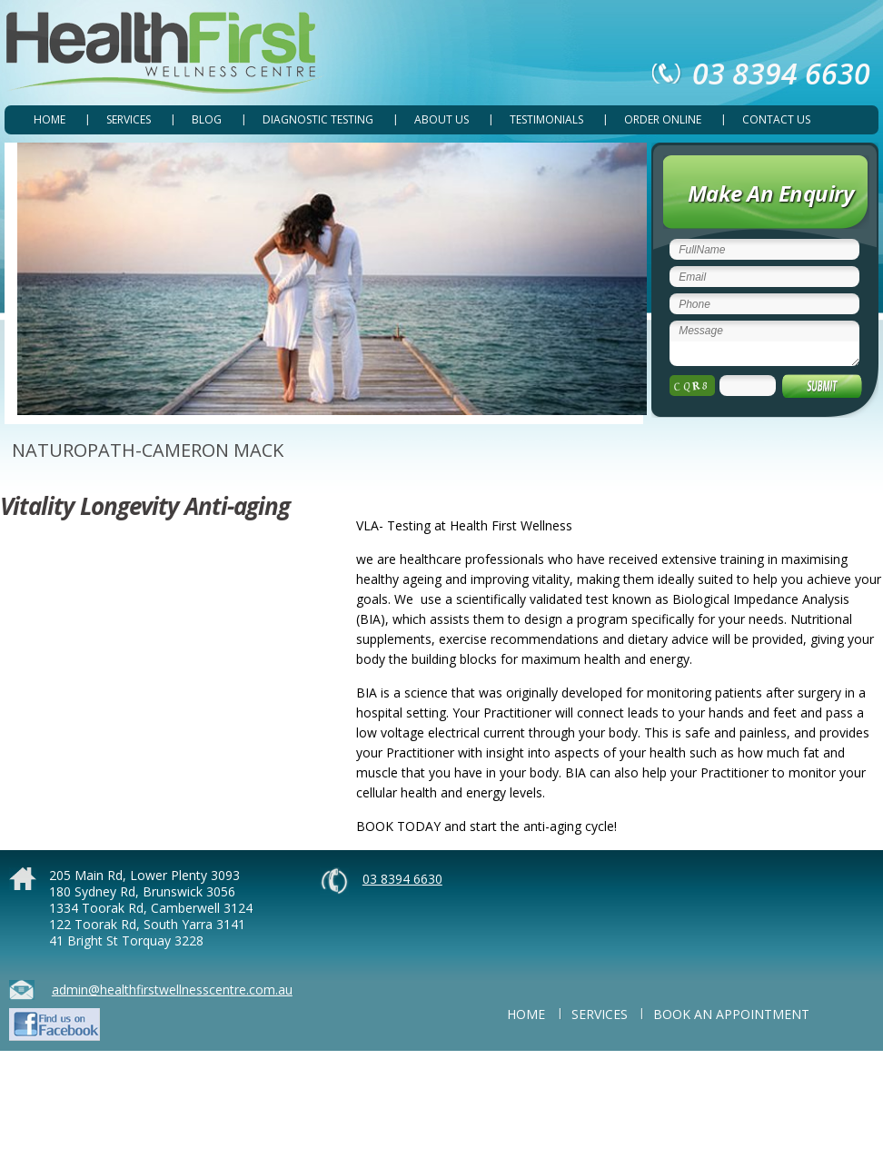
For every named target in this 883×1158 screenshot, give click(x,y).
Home (49, 119)
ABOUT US (441, 119)
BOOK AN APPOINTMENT (731, 1014)
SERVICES (128, 119)
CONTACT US (776, 119)
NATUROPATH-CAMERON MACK (147, 450)
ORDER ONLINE (662, 119)
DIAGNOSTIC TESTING (318, 119)
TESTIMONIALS (546, 119)
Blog (207, 119)
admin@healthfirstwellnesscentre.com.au (172, 989)
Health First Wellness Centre (164, 53)
